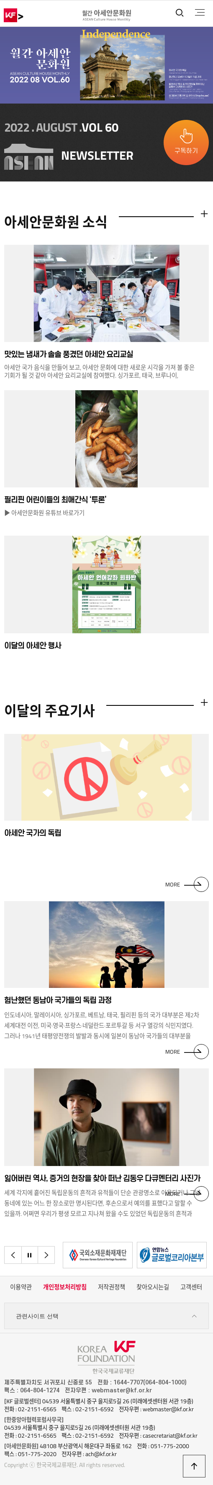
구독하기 (186, 151)
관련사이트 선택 (106, 1316)
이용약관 (21, 1287)
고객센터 (191, 1287)
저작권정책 (111, 1287)
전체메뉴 (200, 12)
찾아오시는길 (152, 1287)
